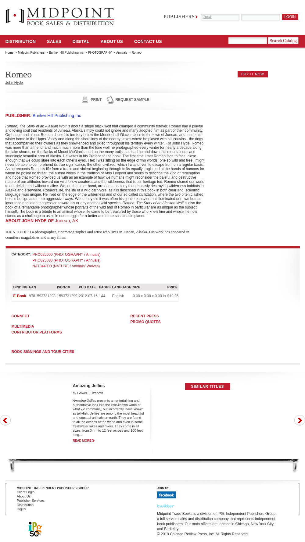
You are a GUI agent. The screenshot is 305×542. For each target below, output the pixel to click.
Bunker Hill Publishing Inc (66, 52)
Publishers (179, 17)
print (96, 100)
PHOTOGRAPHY (100, 52)
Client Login (25, 492)
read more (82, 440)
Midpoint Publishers (31, 52)
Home (9, 52)
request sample (132, 100)
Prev (5, 420)
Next (299, 420)
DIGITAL (81, 41)
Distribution (20, 41)
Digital (21, 509)
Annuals (121, 52)
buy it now (252, 74)
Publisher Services (31, 500)
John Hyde (14, 82)
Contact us (148, 41)
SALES (54, 41)
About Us (112, 41)
